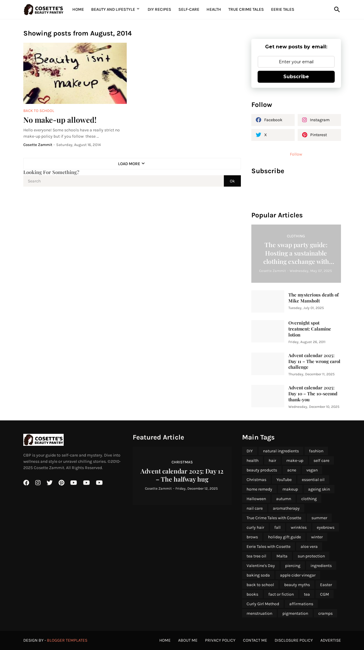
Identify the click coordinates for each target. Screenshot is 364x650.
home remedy (259, 489)
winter (317, 537)
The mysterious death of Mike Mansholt (313, 298)
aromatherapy (286, 508)
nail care (255, 508)
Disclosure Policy (294, 640)
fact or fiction (281, 594)
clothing (309, 498)
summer (319, 517)
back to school (260, 584)
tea (307, 594)
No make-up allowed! (60, 120)
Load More (129, 163)
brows (252, 537)
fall (277, 527)
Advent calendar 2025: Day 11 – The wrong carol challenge (314, 361)
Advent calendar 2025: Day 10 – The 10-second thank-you (312, 393)
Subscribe (296, 76)
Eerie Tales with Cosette (268, 546)
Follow (296, 154)
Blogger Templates (67, 640)
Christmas (256, 479)
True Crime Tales (246, 9)
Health (214, 9)
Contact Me (255, 640)
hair (272, 460)
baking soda (258, 575)
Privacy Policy (220, 640)
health (253, 460)
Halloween (256, 498)
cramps (325, 613)
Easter (326, 584)
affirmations (301, 603)
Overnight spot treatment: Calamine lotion (309, 329)
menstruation (259, 613)
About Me (188, 640)
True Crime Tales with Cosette (274, 517)
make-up (294, 460)
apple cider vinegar (298, 575)
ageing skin (319, 489)
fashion (316, 451)
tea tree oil (256, 556)
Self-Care (188, 9)
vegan (312, 470)
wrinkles (299, 527)
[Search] (336, 9)
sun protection (311, 556)
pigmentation (295, 613)
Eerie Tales (282, 9)
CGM (324, 594)
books (252, 594)
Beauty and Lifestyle (113, 9)
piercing (292, 565)
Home (78, 9)
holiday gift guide (284, 537)
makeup (290, 489)
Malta (281, 556)
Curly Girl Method (263, 603)
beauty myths (297, 584)
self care (321, 460)
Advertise (330, 640)
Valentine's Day (261, 565)
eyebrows (325, 527)
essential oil (313, 479)
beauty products (262, 470)
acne (291, 470)
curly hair (255, 527)
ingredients (321, 565)
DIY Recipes (159, 9)
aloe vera (309, 546)
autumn (283, 498)
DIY (250, 451)
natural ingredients (281, 451)
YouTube (284, 479)
